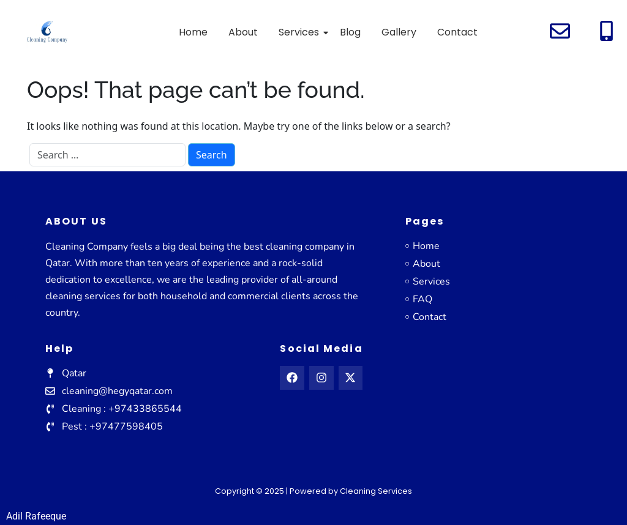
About (243, 32)
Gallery (398, 32)
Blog (350, 32)
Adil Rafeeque (36, 516)
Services (301, 32)
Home (193, 32)
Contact (457, 32)
